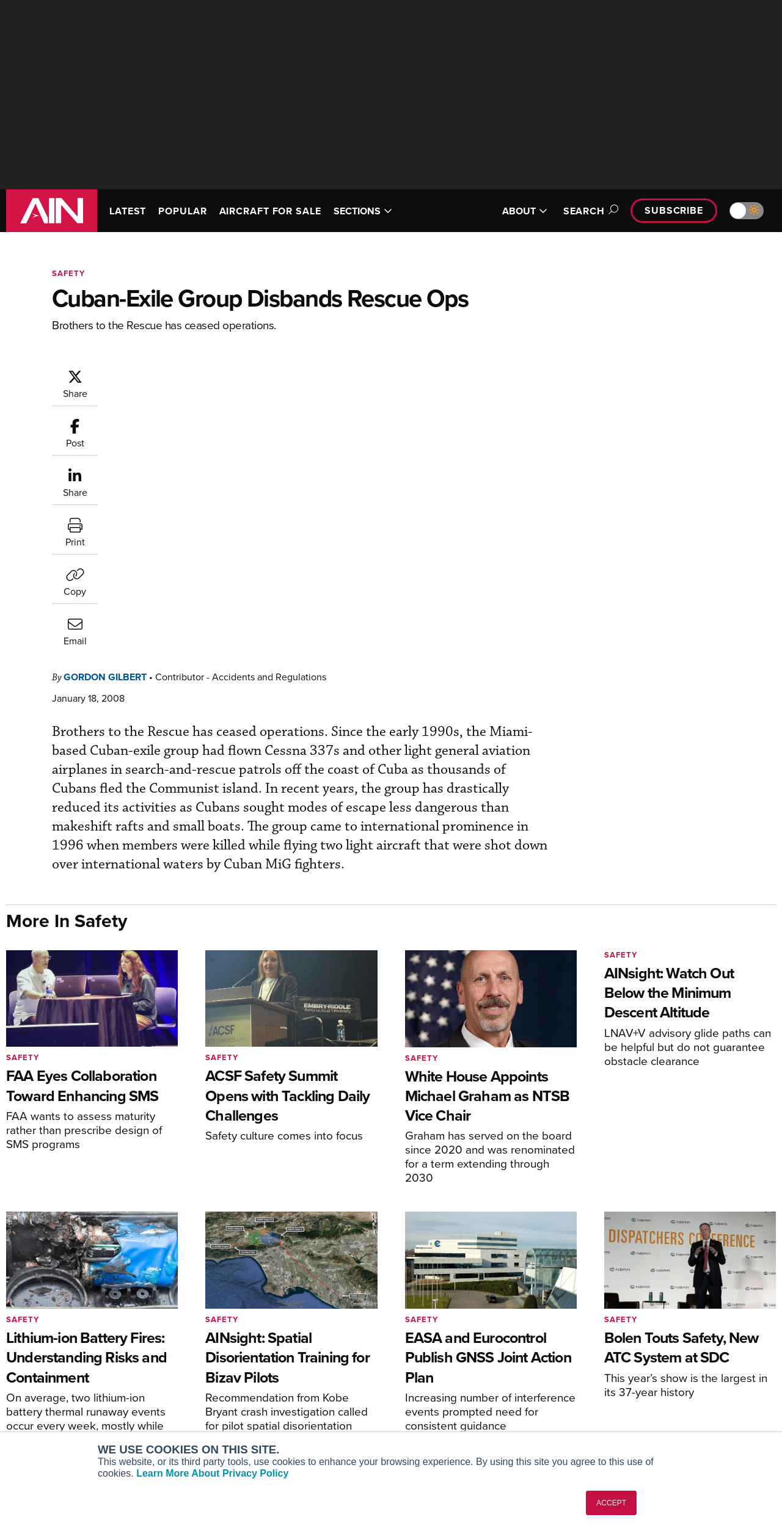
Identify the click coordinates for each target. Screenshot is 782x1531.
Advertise (633, 1403)
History (621, 1371)
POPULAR (182, 211)
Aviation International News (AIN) (89, 1354)
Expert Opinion (439, 1354)
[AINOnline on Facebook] (699, 1278)
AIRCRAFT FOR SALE (270, 211)
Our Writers (630, 1354)
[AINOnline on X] (747, 1278)
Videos (423, 1387)
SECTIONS (363, 211)
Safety (68, 273)
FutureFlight (40, 1403)
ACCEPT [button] (611, 1503)
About (619, 1338)
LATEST (127, 211)
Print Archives (438, 1338)
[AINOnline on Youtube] (722, 1278)
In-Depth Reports (443, 1371)
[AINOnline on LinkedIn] (771, 1278)
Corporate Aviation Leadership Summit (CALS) (92, 1425)
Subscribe (674, 210)
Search (589, 211)
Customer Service (248, 1354)
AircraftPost (47, 1371)
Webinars (428, 1403)
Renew (226, 1371)
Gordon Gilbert (178, 375)
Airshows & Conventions (458, 1420)
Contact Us (629, 1387)
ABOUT (524, 211)
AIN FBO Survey (54, 1338)
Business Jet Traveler (65, 1387)
